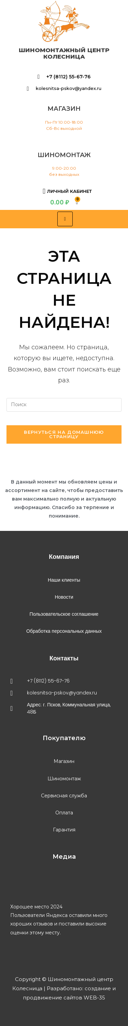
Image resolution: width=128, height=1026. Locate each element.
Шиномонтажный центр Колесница (64, 53)
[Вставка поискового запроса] (64, 405)
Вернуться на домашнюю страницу (64, 434)
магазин (64, 108)
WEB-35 (93, 997)
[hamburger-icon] (65, 219)
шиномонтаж (64, 155)
